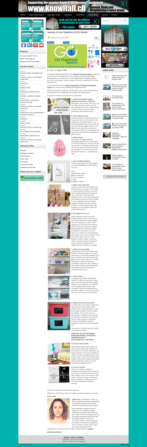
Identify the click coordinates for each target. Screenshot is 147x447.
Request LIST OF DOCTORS (29, 61)
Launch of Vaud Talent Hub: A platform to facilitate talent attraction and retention (119, 146)
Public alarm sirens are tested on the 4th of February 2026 (119, 77)
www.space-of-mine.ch (54, 432)
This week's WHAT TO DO (28, 56)
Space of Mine (62, 70)
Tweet (50, 42)
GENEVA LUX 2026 (25, 87)
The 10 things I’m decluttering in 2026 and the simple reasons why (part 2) (118, 106)
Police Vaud (24, 159)
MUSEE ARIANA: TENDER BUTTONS (30, 92)
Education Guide (54, 15)
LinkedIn (90, 429)
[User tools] (97, 38)
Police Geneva (25, 156)
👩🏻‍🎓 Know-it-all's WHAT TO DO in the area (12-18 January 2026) (119, 125)
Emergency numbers (27, 153)
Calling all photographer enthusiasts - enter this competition (119, 135)
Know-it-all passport (36, 15)
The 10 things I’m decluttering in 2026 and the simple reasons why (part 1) (118, 167)
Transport (23, 150)
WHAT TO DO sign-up (27, 59)
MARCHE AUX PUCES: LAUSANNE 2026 (30, 127)
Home (22, 15)
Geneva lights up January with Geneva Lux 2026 (119, 157)
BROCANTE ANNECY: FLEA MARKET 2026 (31, 73)
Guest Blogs (93, 15)
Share (66, 42)
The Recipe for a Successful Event (117, 97)
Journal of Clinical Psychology (82, 74)
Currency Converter (26, 164)
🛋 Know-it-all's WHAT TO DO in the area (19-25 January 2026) (119, 116)
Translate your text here (28, 167)
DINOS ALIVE (23, 83)
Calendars (68, 15)
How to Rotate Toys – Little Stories (82, 339)
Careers (105, 15)
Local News (80, 15)
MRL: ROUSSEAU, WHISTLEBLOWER (30, 131)
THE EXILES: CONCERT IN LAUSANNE (30, 96)
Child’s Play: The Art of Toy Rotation (83, 333)
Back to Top (125, 444)
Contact (115, 15)
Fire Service (24, 162)
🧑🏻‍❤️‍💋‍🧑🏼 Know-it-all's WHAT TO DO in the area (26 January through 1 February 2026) (119, 87)
